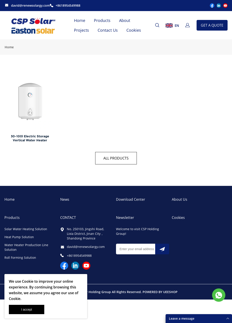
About (124, 20)
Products (102, 20)
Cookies (133, 30)
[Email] (135, 250)
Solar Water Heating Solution (25, 230)
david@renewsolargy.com (30, 5)
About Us (179, 200)
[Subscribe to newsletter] (162, 250)
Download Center (130, 200)
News (64, 200)
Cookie (27, 281)
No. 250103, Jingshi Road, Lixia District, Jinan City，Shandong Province (85, 235)
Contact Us (108, 30)
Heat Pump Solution (19, 238)
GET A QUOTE (212, 25)
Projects (81, 30)
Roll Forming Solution (20, 259)
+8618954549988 (68, 5)
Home (79, 20)
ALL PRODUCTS (116, 159)
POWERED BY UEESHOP (160, 293)
